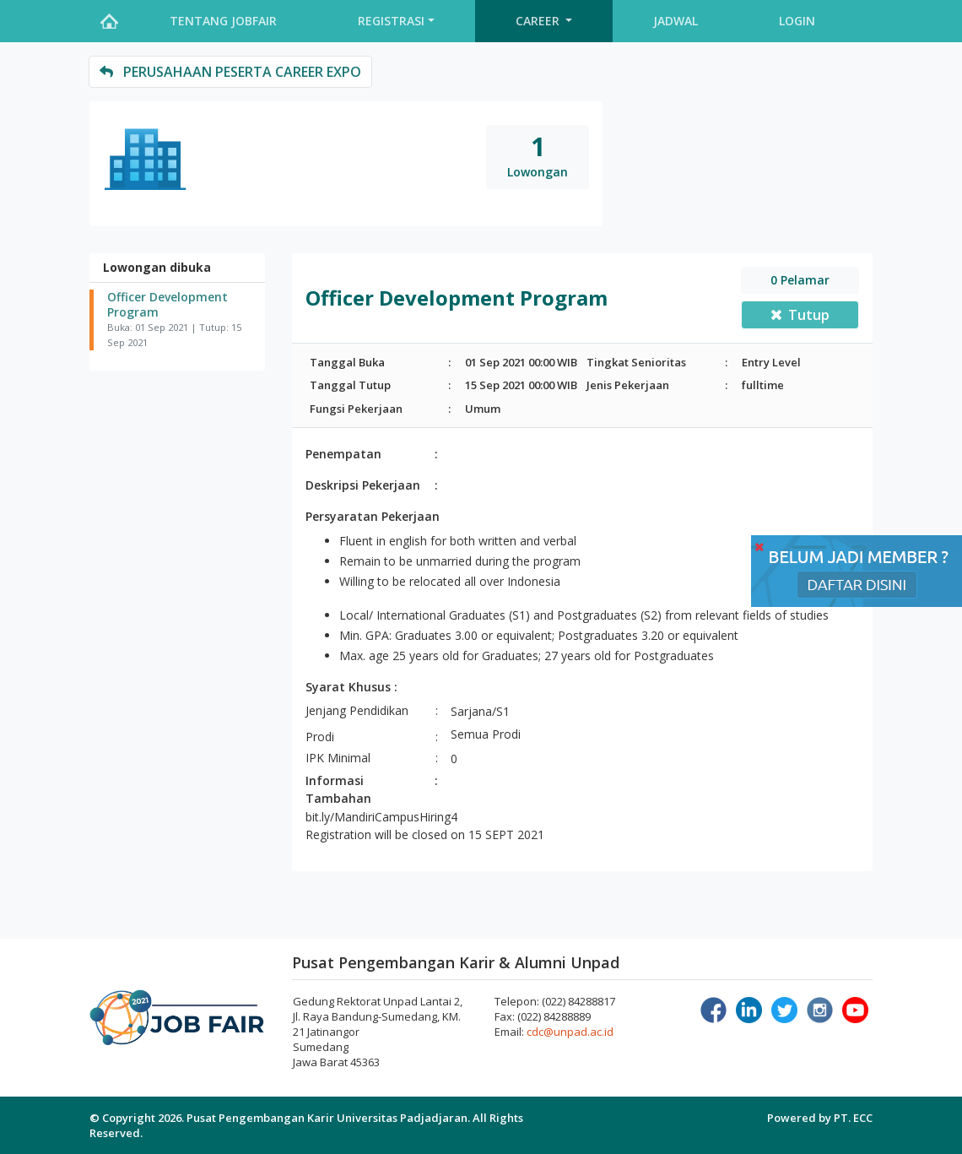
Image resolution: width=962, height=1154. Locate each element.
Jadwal (675, 21)
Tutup (800, 315)
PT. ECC (853, 1117)
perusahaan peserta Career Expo (230, 71)
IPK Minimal (337, 758)
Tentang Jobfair (223, 21)
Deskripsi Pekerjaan (362, 485)
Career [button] (539, 21)
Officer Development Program (167, 305)
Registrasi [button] (391, 21)
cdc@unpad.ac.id (570, 1031)
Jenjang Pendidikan (356, 710)
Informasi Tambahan (338, 789)
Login (797, 21)
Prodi (319, 737)
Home (109, 21)
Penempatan (343, 454)
